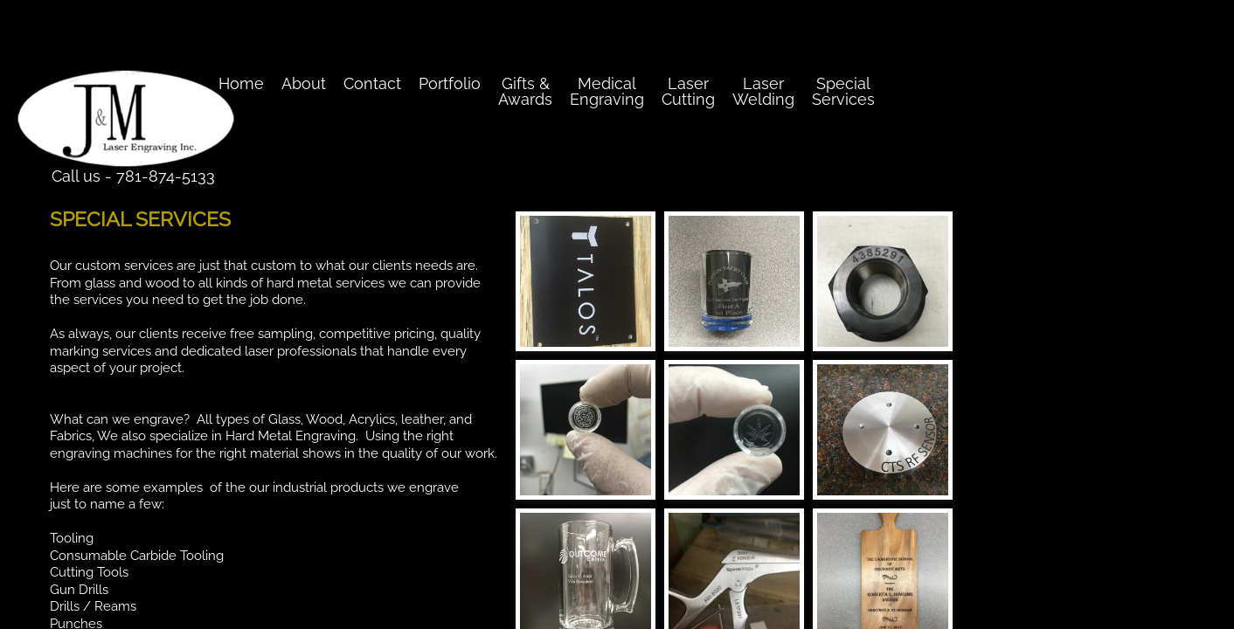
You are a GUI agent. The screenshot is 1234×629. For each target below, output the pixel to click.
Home (241, 83)
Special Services (843, 91)
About (303, 83)
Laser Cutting (688, 91)
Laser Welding (763, 91)
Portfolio (450, 83)
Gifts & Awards (525, 91)
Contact (372, 83)
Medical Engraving (607, 91)
